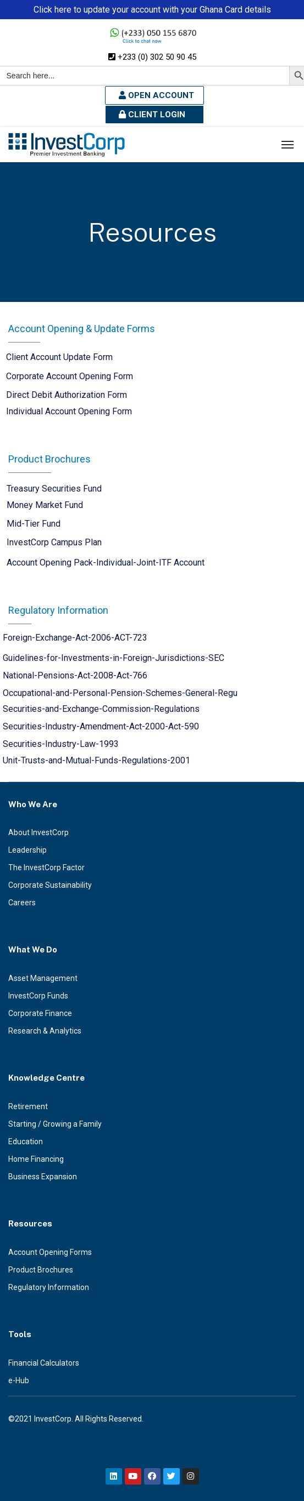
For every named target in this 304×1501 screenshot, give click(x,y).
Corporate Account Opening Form (69, 376)
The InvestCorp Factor (46, 867)
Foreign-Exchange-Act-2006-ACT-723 (75, 637)
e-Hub (18, 1380)
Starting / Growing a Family (55, 1124)
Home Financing (36, 1159)
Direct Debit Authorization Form (66, 395)
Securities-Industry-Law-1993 (61, 744)
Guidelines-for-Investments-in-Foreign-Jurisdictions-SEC (113, 658)
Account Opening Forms (50, 1252)
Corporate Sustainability (50, 885)
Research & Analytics (44, 1030)
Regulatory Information (48, 1287)
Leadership (27, 850)
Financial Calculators (43, 1363)
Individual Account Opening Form (69, 411)
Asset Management (43, 978)
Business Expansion (42, 1176)
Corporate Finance (40, 1013)
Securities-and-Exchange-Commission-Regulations (101, 709)
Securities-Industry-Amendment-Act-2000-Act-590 (101, 726)
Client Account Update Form (59, 357)
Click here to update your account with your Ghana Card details (152, 9)
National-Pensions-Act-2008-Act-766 (75, 675)
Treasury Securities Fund (54, 488)
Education (25, 1141)
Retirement (28, 1106)
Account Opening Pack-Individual (70, 562)
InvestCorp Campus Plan (54, 542)
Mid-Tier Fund (33, 523)
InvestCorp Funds (38, 995)
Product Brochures (40, 1269)
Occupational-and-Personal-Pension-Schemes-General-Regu (120, 693)
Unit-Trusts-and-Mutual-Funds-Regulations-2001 (96, 760)
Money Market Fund (45, 505)
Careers (22, 902)
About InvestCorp (38, 832)
